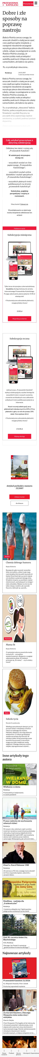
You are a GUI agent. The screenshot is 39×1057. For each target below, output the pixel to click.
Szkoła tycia (12, 719)
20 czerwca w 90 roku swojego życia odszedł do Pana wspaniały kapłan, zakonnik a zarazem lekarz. (19, 873)
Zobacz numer (19, 497)
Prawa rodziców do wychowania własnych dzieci (17, 822)
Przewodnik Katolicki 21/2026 (16, 980)
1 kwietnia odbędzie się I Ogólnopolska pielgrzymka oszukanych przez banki (17, 910)
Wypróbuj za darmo (19, 319)
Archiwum (19, 503)
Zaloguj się (24, 204)
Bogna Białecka (11, 566)
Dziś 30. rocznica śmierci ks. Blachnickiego (15, 938)
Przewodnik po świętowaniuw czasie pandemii (13, 794)
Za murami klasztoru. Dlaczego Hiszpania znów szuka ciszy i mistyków (16, 1015)
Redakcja (8, 73)
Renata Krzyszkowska (13, 723)
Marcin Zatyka (8, 1020)
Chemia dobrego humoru (18, 562)
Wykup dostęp (19, 436)
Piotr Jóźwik (23, 983)
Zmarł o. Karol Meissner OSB (16, 865)
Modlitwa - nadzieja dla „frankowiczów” (13, 902)
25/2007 (19, 488)
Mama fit (10, 644)
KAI (4, 943)
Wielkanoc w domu (11, 787)
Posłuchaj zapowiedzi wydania (14, 986)
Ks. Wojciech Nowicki (11, 983)
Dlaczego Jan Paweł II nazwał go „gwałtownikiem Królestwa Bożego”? (16, 946)
